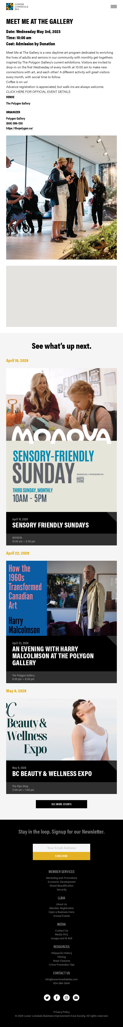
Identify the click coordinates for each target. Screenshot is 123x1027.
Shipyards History (61, 953)
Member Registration (61, 908)
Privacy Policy (62, 1012)
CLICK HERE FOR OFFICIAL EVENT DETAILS (38, 91)
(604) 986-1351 (14, 123)
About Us (61, 904)
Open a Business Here (61, 912)
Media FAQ (61, 934)
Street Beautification (61, 885)
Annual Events (61, 916)
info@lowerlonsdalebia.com (61, 979)
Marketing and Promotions (61, 878)
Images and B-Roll (61, 938)
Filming (61, 957)
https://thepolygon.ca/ (19, 128)
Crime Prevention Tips (61, 964)
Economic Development (61, 882)
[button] (61, 292)
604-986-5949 (61, 983)
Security (61, 889)
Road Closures (61, 961)
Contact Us (61, 930)
